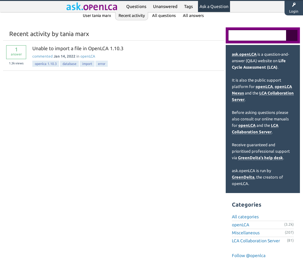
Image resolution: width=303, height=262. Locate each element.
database (69, 64)
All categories (245, 216)
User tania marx (97, 15)
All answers (193, 15)
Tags (188, 6)
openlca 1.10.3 (46, 64)
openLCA (87, 56)
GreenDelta (243, 177)
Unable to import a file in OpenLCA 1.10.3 (77, 48)
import (87, 64)
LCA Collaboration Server (256, 240)
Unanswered (165, 6)
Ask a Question (214, 6)
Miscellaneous (246, 232)
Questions (136, 6)
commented (42, 56)
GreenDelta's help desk (260, 157)
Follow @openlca (248, 255)
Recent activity (132, 15)
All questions (164, 15)
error (101, 64)
